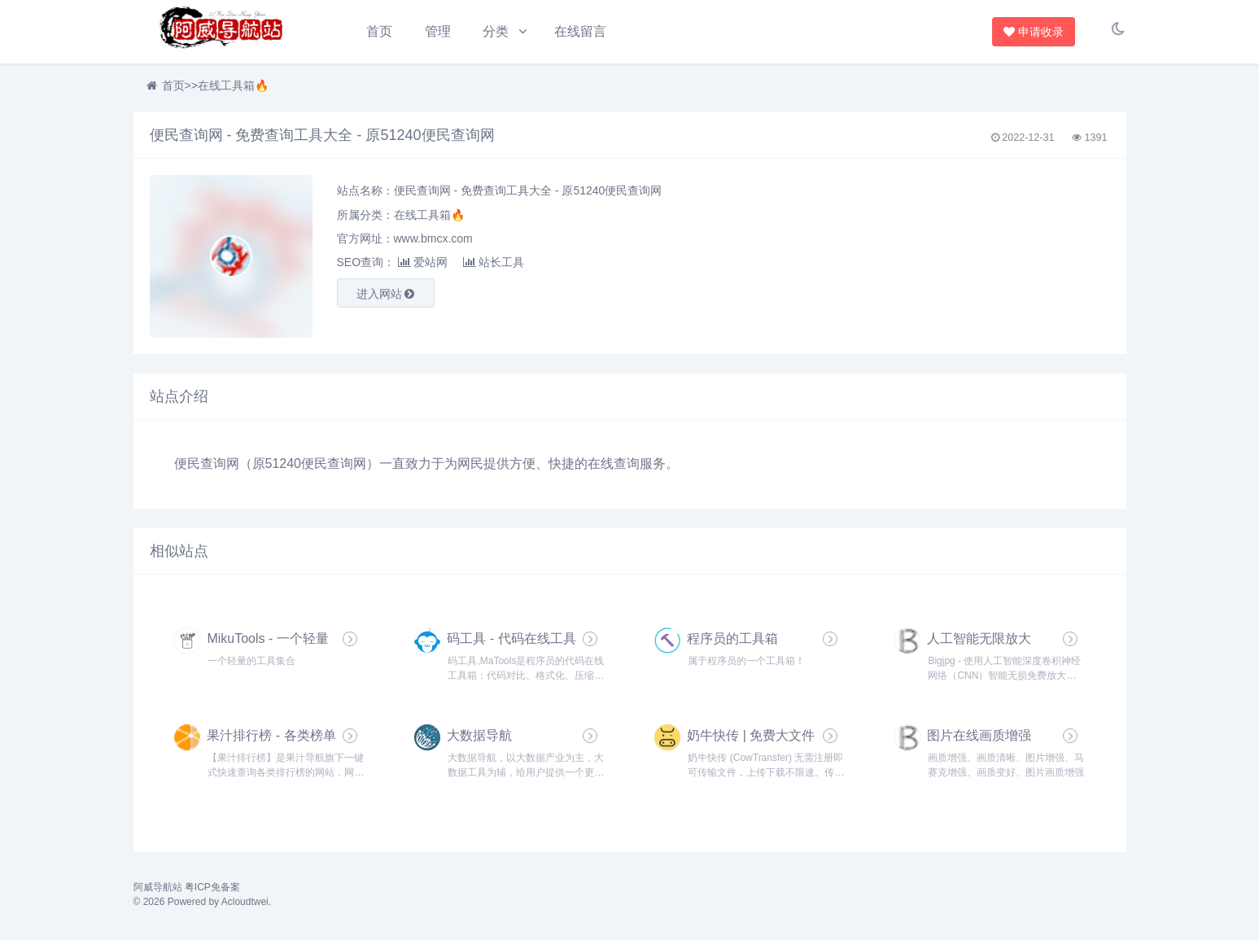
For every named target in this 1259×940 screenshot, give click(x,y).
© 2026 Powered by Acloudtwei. (202, 908)
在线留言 (583, 31)
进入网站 (385, 297)
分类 (497, 31)
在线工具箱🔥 (233, 89)
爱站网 (423, 266)
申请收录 (1035, 31)
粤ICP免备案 (212, 893)
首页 (379, 31)
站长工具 (493, 266)
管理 (439, 31)
